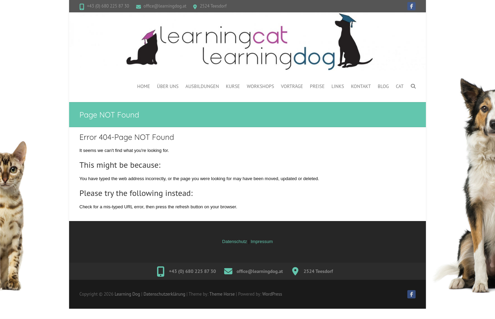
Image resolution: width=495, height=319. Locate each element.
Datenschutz (234, 241)
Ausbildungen (202, 86)
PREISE (317, 86)
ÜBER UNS (168, 86)
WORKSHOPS (260, 86)
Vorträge (292, 86)
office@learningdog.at (165, 6)
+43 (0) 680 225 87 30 (108, 6)
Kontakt (361, 86)
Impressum (262, 241)
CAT (400, 86)
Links (337, 86)
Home (143, 86)
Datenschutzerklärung (164, 294)
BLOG (383, 86)
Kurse (233, 86)
